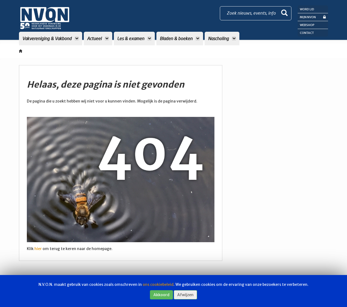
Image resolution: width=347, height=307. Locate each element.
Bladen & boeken (180, 38)
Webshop (307, 25)
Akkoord (161, 294)
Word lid (307, 9)
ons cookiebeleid (158, 284)
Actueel (98, 38)
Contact (307, 33)
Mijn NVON (313, 17)
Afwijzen (185, 294)
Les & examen (134, 38)
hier (38, 248)
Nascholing (222, 38)
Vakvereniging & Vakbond (50, 38)
